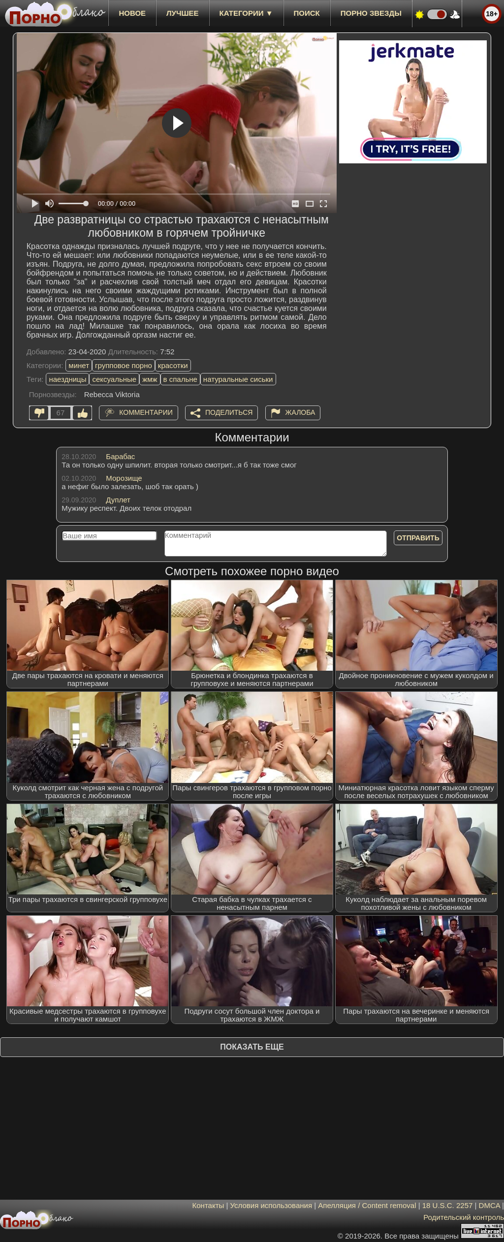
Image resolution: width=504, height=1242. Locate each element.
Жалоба (300, 412)
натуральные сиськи (238, 379)
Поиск (307, 13)
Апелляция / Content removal (367, 1205)
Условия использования (271, 1205)
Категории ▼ (246, 13)
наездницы (67, 379)
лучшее (182, 13)
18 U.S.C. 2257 (447, 1205)
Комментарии (146, 412)
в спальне (180, 379)
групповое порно (123, 365)
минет (78, 365)
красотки (173, 365)
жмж (149, 379)
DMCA (489, 1205)
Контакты (208, 1205)
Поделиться (228, 412)
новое (132, 13)
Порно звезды (371, 13)
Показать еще (252, 1047)
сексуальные (114, 379)
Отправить (418, 538)
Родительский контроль (463, 1217)
